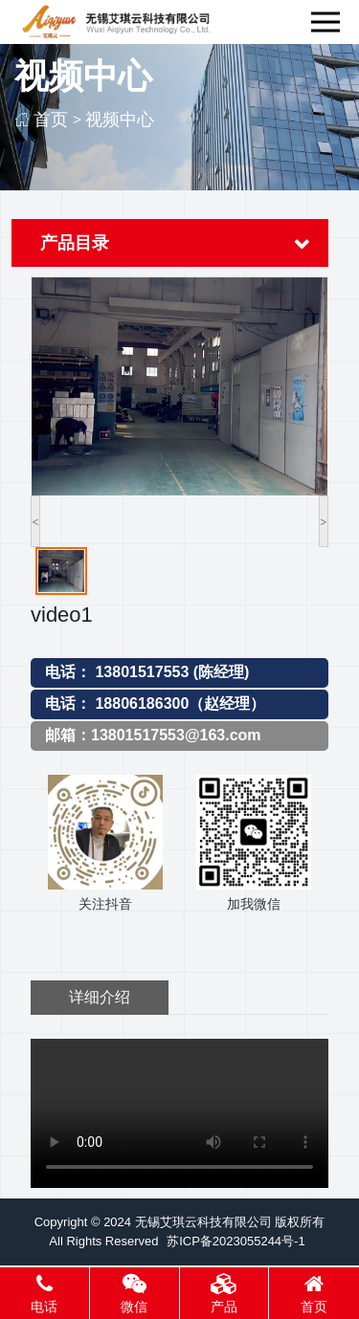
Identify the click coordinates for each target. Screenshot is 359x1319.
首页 (51, 119)
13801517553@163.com (176, 735)
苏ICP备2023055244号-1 (236, 1241)
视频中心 (119, 119)
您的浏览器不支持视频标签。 (179, 1113)
